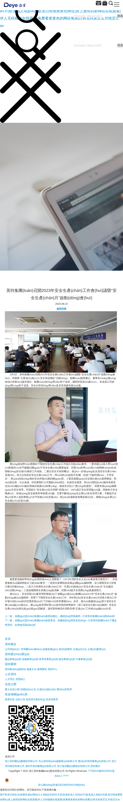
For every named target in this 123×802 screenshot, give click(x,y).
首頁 (8, 638)
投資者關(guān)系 (16, 694)
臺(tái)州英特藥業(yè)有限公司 (94, 761)
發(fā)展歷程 (65, 649)
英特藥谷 (95, 766)
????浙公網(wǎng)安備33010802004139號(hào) (45, 780)
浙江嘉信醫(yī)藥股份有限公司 (73, 766)
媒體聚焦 (42, 669)
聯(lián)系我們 (64, 689)
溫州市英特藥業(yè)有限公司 (40, 766)
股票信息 (10, 699)
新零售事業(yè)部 (48, 659)
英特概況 (10, 644)
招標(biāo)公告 (28, 689)
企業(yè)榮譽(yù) (97, 649)
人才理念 (10, 679)
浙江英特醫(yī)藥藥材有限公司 (21, 761)
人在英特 (10, 674)
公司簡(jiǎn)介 (12, 649)
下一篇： (60, 622)
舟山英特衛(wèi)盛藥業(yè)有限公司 (57, 761)
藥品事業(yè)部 (13, 659)
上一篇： (60, 616)
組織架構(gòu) (50, 649)
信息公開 (10, 684)
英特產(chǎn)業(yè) (17, 654)
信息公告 (20, 699)
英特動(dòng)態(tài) (15, 669)
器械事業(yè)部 (30, 659)
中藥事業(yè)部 (84, 659)
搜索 (120, 16)
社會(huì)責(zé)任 (46, 689)
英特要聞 (10, 664)
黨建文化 (31, 669)
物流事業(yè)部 (67, 659)
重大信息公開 (12, 689)
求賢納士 (20, 679)
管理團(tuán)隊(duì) (31, 649)
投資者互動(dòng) (35, 699)
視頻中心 (52, 669)
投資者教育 (52, 699)
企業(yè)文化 (80, 649)
